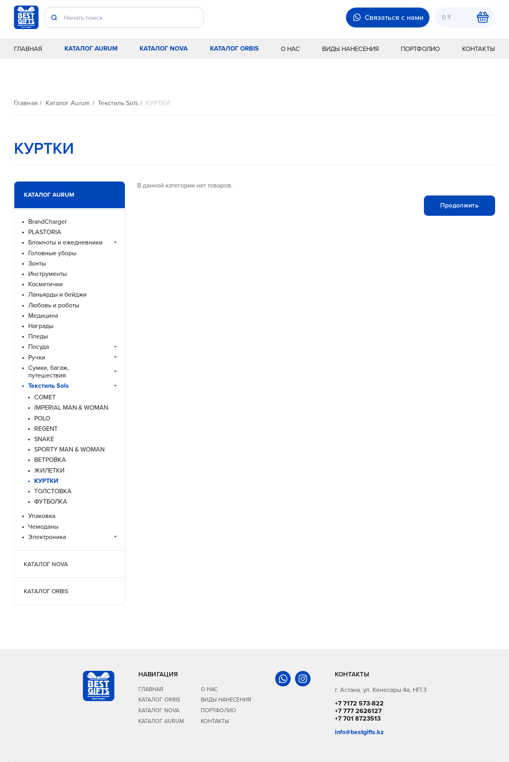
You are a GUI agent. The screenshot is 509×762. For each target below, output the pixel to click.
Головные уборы (52, 253)
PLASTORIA (44, 232)
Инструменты (47, 273)
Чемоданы (43, 526)
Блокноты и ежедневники (65, 242)
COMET (45, 397)
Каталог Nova (164, 48)
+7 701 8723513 (358, 718)
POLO (42, 418)
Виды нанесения (350, 48)
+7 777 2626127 (358, 711)
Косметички (45, 284)
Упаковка (41, 516)
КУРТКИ (158, 103)
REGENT (46, 428)
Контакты (478, 48)
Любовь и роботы (53, 305)
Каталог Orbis (234, 48)
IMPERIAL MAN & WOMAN (71, 407)
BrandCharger (47, 221)
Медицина (43, 315)
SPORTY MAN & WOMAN (69, 449)
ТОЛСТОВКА (53, 491)
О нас (290, 48)
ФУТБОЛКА (50, 501)
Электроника (47, 537)
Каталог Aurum (91, 48)
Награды (40, 326)
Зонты (37, 263)
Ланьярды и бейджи (57, 294)
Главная (28, 48)
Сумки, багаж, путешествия (48, 371)
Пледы (38, 336)
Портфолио (420, 48)
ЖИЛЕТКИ (49, 470)
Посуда (38, 346)
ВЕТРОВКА (50, 459)
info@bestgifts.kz (359, 732)
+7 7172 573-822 (359, 703)
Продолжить (459, 205)
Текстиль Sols (118, 103)
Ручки (36, 357)
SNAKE (44, 439)
